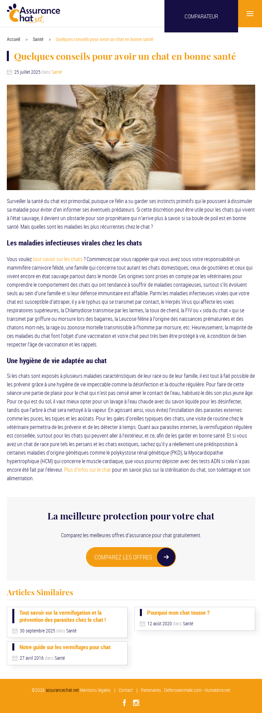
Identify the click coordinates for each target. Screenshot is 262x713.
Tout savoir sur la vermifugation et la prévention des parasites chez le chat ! (62, 616)
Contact (126, 690)
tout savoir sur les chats (58, 259)
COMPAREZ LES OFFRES (134, 557)
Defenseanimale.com (183, 690)
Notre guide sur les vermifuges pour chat (65, 647)
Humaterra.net (217, 690)
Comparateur (201, 16)
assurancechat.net (62, 690)
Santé (38, 39)
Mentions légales (95, 690)
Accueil (13, 39)
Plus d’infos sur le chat (87, 469)
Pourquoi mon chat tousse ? (178, 612)
